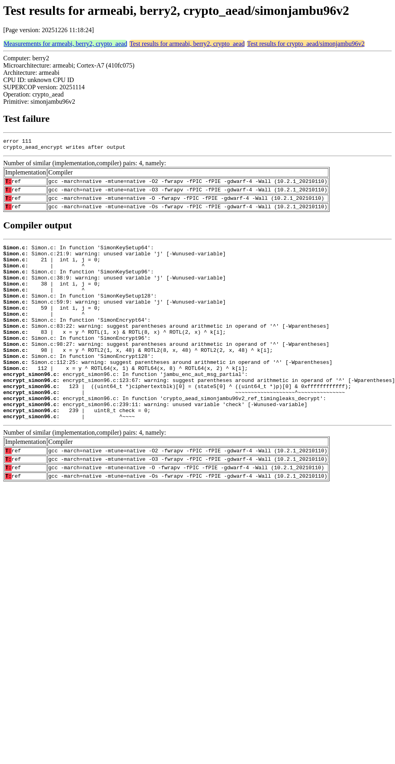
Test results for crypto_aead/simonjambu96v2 (306, 43)
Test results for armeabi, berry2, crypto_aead (186, 43)
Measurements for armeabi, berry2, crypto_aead (65, 43)
